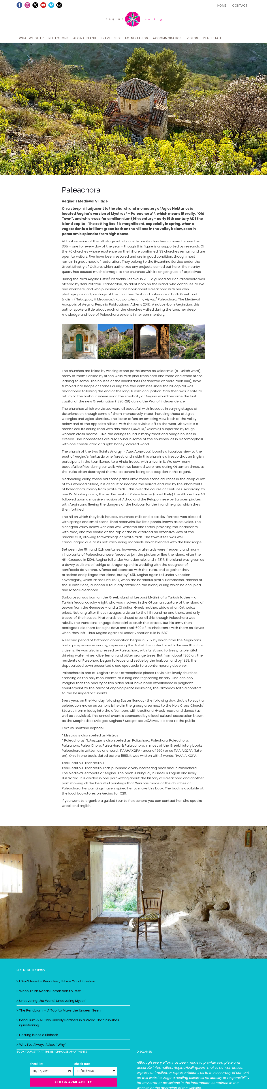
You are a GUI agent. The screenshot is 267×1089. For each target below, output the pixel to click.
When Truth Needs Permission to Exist (50, 991)
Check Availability (73, 1082)
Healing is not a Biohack (38, 1034)
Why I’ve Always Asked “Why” (42, 1044)
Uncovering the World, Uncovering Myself (52, 1000)
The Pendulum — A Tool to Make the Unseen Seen (60, 1010)
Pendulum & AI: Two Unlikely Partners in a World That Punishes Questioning (69, 1022)
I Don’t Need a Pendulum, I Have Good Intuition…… (59, 981)
